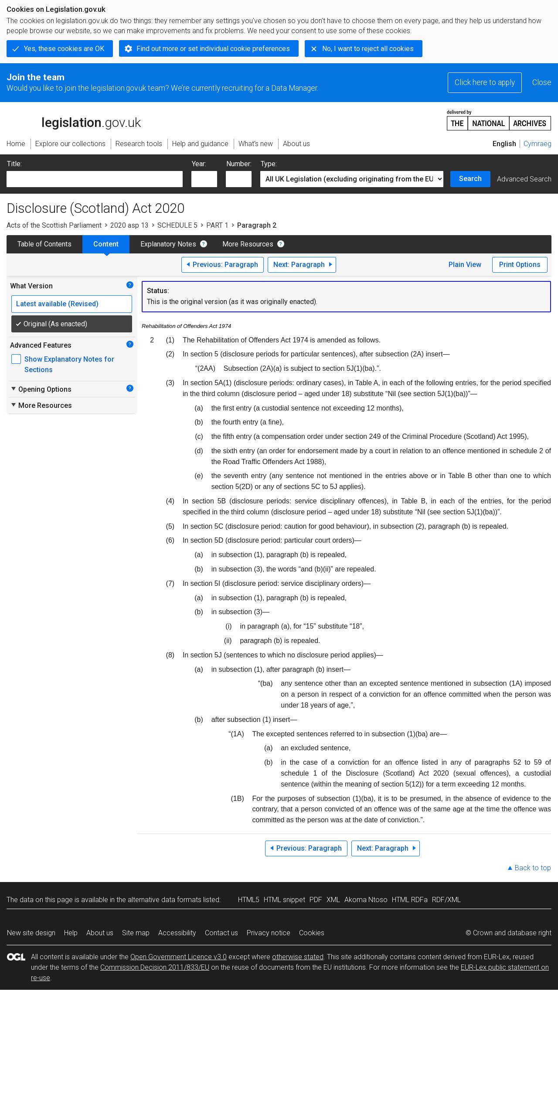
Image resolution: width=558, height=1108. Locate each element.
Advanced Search (524, 179)
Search (470, 178)
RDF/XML (446, 900)
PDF (316, 900)
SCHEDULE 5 (177, 225)
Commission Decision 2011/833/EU (154, 967)
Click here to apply (485, 82)
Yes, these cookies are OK (64, 48)
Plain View (465, 264)
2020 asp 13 (129, 225)
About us (99, 933)
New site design (31, 933)
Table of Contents (44, 244)
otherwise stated (297, 957)
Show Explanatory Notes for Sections (69, 364)
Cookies (311, 933)
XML (333, 900)
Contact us (221, 933)
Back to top (533, 868)
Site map (136, 933)
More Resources (247, 244)
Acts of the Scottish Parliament (54, 225)
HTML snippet (284, 900)
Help (71, 933)
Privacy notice (268, 933)
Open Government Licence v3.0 (178, 957)
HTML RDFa (410, 900)
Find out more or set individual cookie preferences (213, 48)
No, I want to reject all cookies (368, 48)
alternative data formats (164, 900)
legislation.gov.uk (74, 119)
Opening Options (40, 389)
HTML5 (248, 900)
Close (541, 82)
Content (106, 244)
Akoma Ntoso (366, 900)
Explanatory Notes (168, 244)
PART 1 (217, 225)
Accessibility (177, 933)
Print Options (520, 264)
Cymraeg (537, 144)
